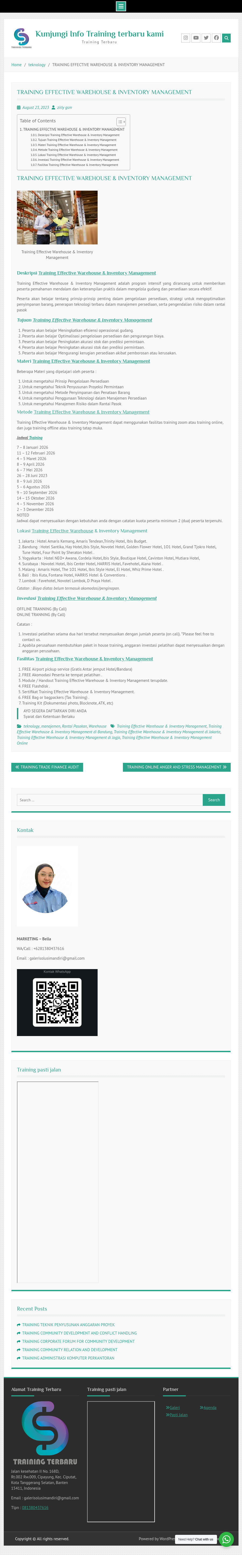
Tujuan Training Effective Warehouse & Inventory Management (77, 140)
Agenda (210, 1407)
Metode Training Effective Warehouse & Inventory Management (78, 150)
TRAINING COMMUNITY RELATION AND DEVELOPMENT (70, 1349)
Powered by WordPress (158, 1538)
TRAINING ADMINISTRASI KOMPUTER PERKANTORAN (68, 1358)
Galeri (175, 1407)
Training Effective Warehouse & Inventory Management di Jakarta (167, 731)
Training (35, 437)
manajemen (50, 726)
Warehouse (98, 726)
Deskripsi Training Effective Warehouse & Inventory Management (78, 135)
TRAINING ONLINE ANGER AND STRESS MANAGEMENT (174, 767)
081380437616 (35, 1507)
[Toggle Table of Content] (118, 121)
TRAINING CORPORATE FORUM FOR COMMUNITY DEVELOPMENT (78, 1341)
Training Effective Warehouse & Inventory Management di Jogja (68, 737)
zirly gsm (64, 107)
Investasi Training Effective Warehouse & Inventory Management (78, 160)
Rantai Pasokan (74, 726)
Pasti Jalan (179, 1414)
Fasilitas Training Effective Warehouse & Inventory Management (78, 165)
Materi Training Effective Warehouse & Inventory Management (77, 145)
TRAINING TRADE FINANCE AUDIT (50, 767)
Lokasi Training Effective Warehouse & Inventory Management (77, 155)
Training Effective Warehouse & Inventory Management (97, 273)
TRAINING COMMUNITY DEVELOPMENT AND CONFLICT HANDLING (79, 1333)
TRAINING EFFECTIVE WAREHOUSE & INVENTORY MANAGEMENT (74, 129)
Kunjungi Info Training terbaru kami (99, 33)
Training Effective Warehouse (62, 530)
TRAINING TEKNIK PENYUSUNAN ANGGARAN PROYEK (68, 1324)
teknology (32, 726)
